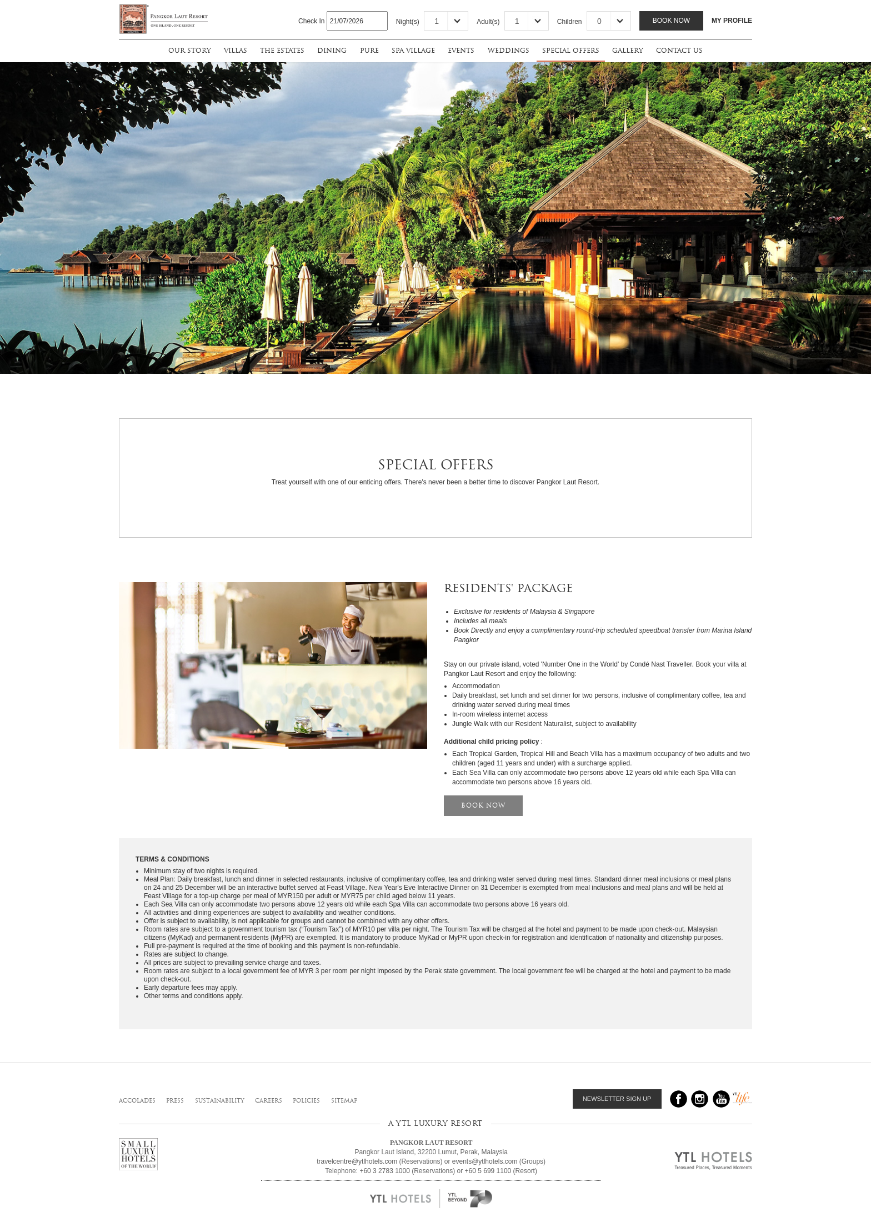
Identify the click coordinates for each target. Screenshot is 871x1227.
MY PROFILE (732, 20)
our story (189, 50)
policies (306, 1100)
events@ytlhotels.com (485, 1161)
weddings (508, 50)
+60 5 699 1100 (488, 1171)
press (175, 1100)
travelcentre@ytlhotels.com (357, 1161)
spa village (413, 50)
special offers (570, 50)
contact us (679, 50)
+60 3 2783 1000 (384, 1171)
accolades (137, 1100)
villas (235, 50)
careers (268, 1100)
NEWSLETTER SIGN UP (617, 1098)
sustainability (219, 1100)
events (461, 50)
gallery (627, 50)
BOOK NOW (483, 805)
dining (332, 50)
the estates (282, 50)
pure (369, 50)
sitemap (344, 1100)
